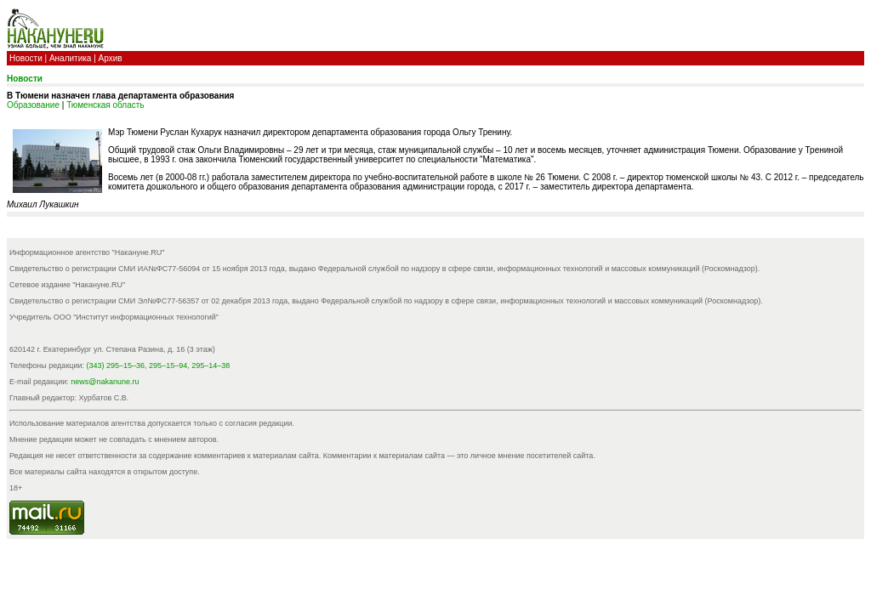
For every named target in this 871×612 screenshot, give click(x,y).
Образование (33, 105)
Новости (26, 58)
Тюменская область (105, 105)
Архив (110, 58)
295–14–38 (210, 365)
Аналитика (70, 58)
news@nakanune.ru (105, 381)
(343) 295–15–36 (116, 365)
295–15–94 (168, 365)
